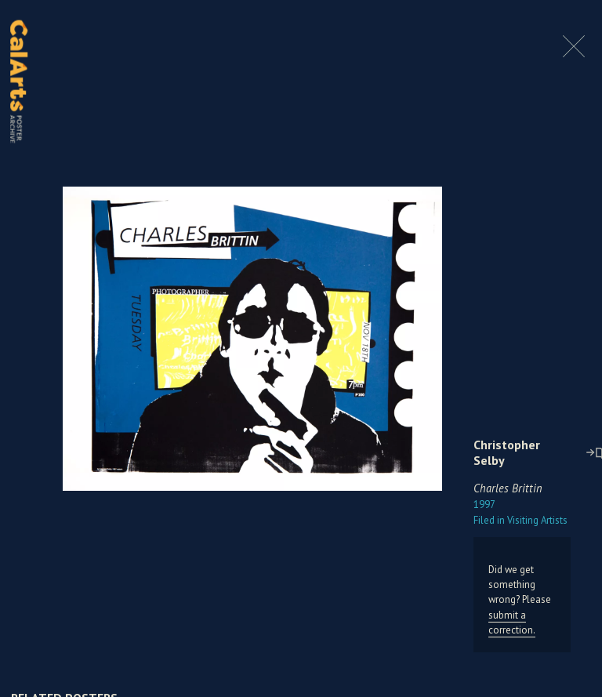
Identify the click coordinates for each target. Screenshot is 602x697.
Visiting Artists (520, 520)
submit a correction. (511, 622)
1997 (484, 504)
